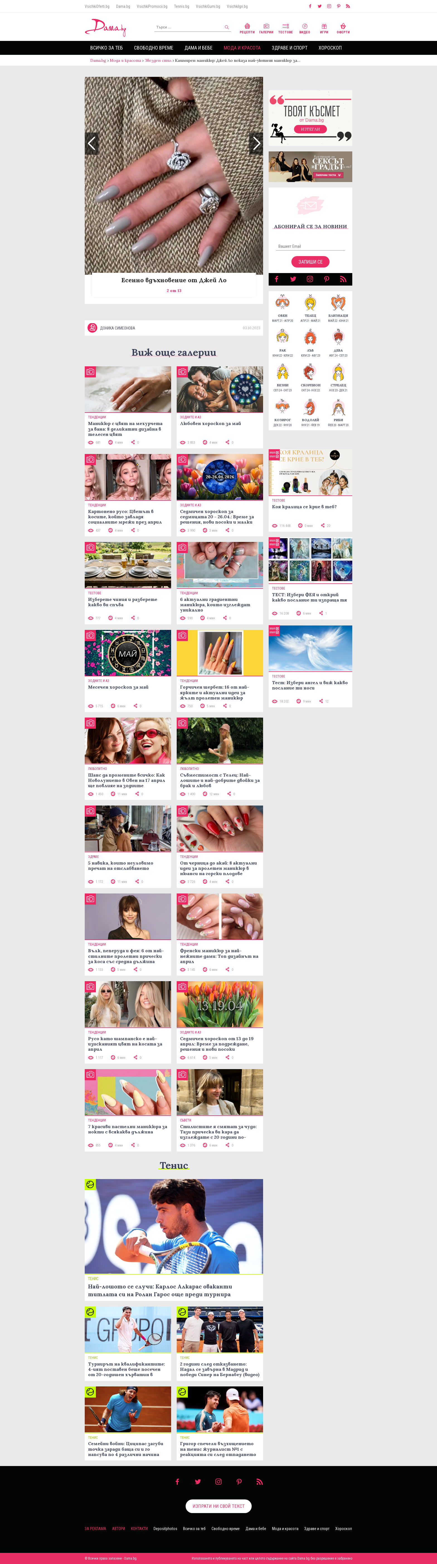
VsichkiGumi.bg (208, 6)
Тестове (285, 28)
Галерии (266, 28)
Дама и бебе (198, 48)
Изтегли (310, 129)
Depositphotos (165, 1528)
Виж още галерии (174, 352)
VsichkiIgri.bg (237, 6)
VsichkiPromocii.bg (152, 6)
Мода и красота (242, 48)
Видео (304, 28)
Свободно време (153, 48)
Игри (324, 28)
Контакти (139, 1528)
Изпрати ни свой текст (219, 1506)
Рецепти (247, 28)
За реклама (95, 1528)
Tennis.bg (181, 6)
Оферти (343, 28)
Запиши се (310, 262)
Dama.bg (123, 6)
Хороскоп (330, 48)
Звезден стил (158, 60)
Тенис (174, 1165)
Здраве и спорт (289, 48)
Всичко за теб (106, 48)
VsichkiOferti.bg (97, 6)
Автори (118, 1528)
